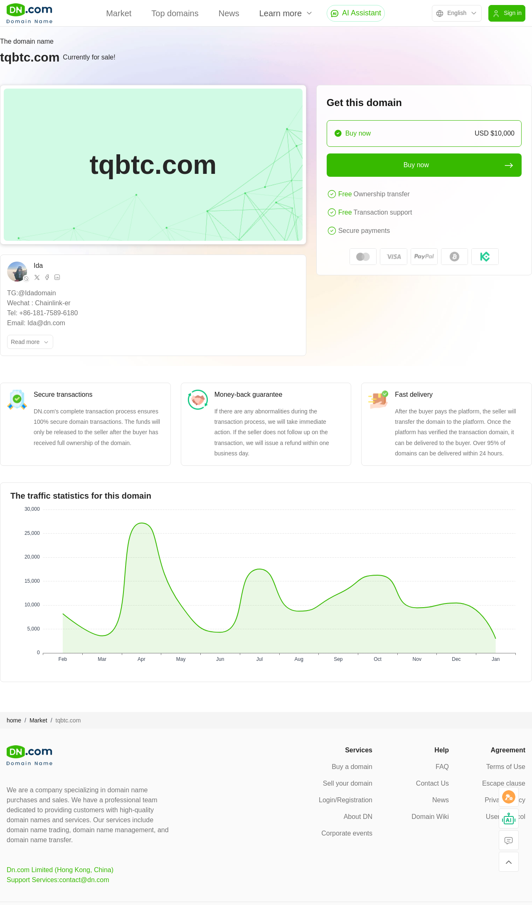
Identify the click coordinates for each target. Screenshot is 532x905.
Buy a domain (352, 766)
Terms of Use (505, 766)
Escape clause (503, 783)
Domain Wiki (430, 816)
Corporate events (346, 833)
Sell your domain (347, 783)
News (229, 13)
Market (118, 13)
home (14, 720)
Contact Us (432, 783)
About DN (358, 816)
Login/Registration (345, 800)
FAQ (442, 766)
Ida (38, 265)
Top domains (174, 13)
